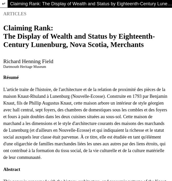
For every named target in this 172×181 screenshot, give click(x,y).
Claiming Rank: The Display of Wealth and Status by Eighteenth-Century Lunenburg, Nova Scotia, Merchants (91, 3)
